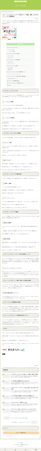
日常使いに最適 (10, 62)
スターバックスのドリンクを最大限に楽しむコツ (16, 84)
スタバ (3, 355)
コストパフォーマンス (11, 64)
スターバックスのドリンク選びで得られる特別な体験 (17, 77)
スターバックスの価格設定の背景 (14, 82)
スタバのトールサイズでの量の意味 (14, 60)
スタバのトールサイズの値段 (13, 66)
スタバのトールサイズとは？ (13, 47)
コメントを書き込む (21, 436)
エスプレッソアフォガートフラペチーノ (14, 75)
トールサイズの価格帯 (11, 51)
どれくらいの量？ (11, 56)
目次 (20, 44)
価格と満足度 (10, 70)
